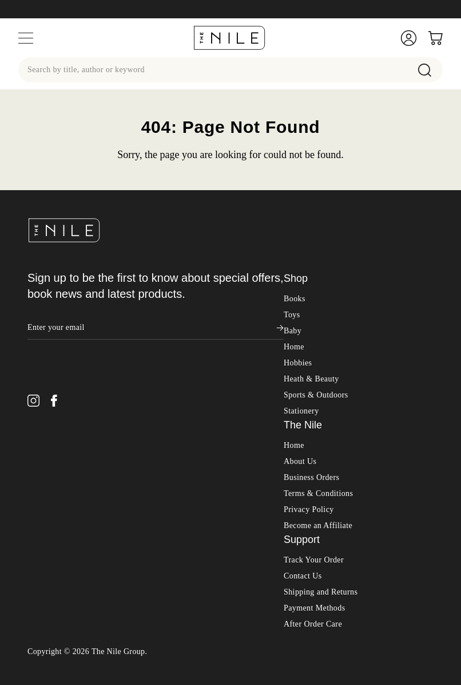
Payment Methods (314, 576)
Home (294, 314)
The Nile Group (118, 619)
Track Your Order (314, 527)
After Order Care (313, 592)
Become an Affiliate (318, 493)
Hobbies (298, 330)
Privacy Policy (309, 477)
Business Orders (311, 445)
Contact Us (303, 544)
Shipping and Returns (320, 560)
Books (294, 266)
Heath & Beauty (311, 346)
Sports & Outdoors (316, 363)
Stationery (301, 379)
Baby (292, 298)
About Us (300, 429)
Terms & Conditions (318, 461)
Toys (292, 282)
